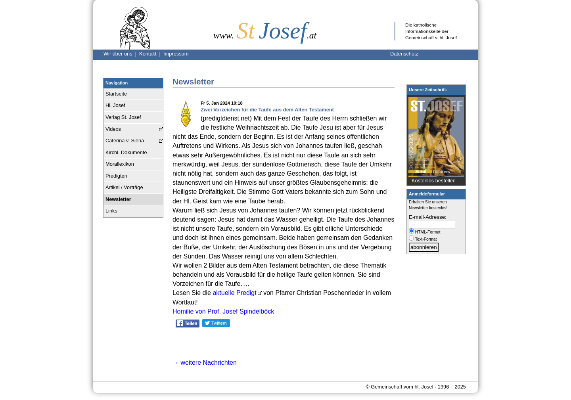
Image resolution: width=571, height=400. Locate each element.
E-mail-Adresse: (427, 217)
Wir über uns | (121, 54)
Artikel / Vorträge (124, 187)
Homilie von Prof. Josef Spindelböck (223, 311)
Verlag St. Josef (123, 117)
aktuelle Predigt (234, 292)
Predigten (116, 176)
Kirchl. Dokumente (126, 152)
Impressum (175, 54)
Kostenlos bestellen (434, 181)
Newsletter (118, 199)
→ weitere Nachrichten (204, 362)
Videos (113, 129)
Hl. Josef (115, 105)
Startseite (116, 94)
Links (111, 211)
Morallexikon (119, 164)
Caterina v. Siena (124, 141)
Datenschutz (404, 54)
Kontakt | (151, 54)
